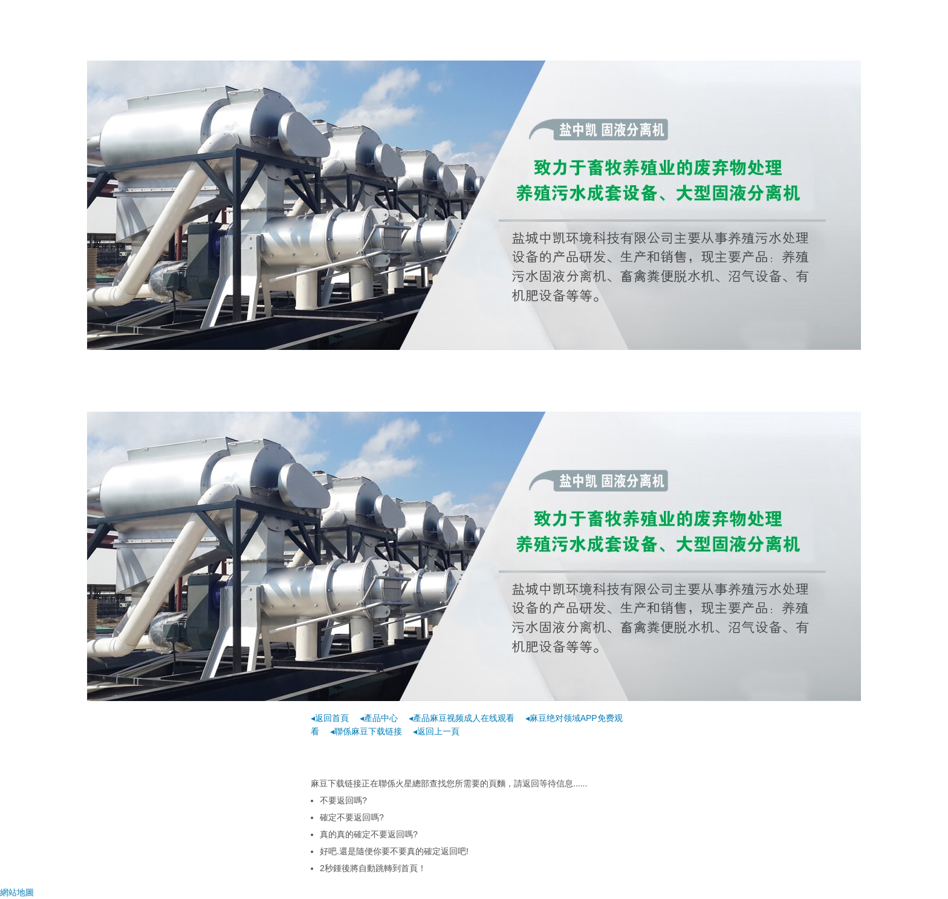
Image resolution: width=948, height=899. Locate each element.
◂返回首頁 (330, 718)
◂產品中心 (379, 718)
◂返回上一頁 (436, 731)
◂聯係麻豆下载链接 (366, 731)
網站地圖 (17, 892)
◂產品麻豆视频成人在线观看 (462, 718)
